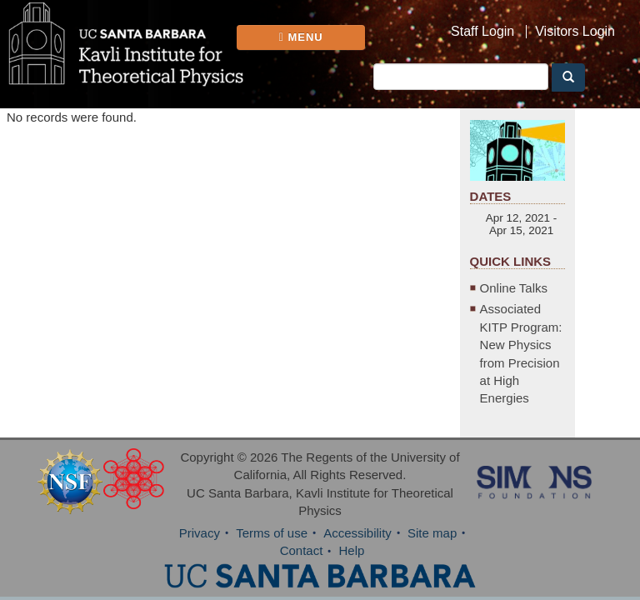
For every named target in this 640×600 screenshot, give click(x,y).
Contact (301, 550)
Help (352, 550)
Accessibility (357, 533)
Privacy (199, 533)
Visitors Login (575, 31)
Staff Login (482, 31)
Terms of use (272, 533)
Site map (432, 533)
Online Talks (514, 288)
